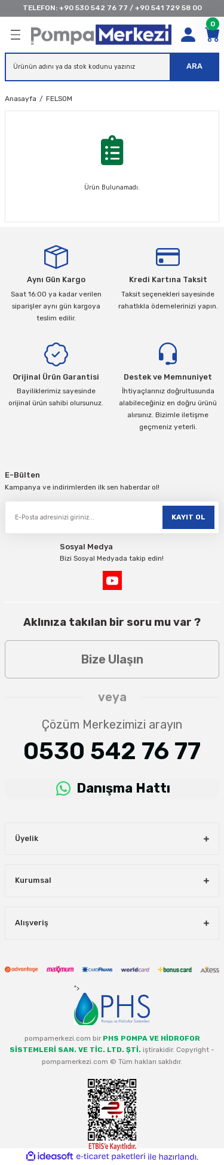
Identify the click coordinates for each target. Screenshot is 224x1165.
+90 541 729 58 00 (168, 8)
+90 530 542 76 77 (93, 8)
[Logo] (101, 35)
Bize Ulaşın (112, 659)
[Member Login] (188, 34)
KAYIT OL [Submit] (188, 517)
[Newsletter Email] (112, 517)
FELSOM (59, 98)
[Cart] (212, 34)
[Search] (112, 67)
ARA (194, 66)
